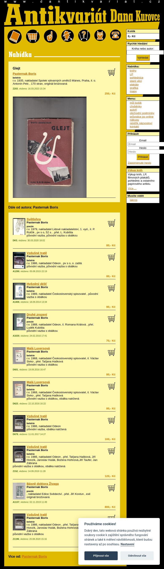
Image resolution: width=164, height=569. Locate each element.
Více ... (132, 188)
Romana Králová (75, 324)
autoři (133, 109)
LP (131, 74)
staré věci (136, 81)
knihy (133, 70)
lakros (133, 200)
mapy (133, 91)
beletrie (17, 77)
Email (142, 140)
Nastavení (127, 544)
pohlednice (136, 77)
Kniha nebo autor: (143, 48)
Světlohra (34, 219)
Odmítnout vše (137, 555)
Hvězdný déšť (37, 284)
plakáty (134, 84)
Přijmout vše (101, 555)
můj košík (136, 102)
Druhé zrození (37, 314)
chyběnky (136, 106)
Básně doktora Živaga (43, 483)
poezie (30, 226)
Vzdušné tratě (37, 253)
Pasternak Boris (24, 73)
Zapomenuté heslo (139, 162)
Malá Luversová (38, 348)
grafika (134, 87)
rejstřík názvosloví (141, 123)
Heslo (142, 147)
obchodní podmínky (142, 113)
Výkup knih (135, 170)
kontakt (134, 126)
